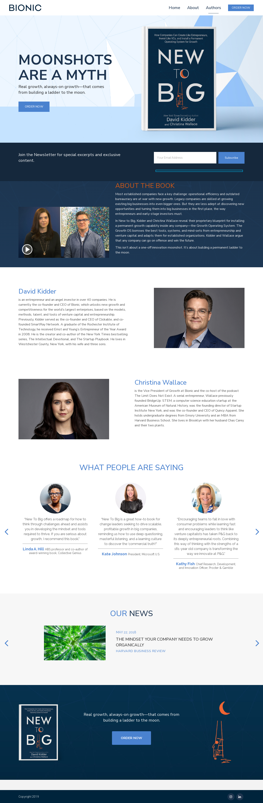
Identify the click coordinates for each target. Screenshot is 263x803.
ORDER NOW (241, 8)
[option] (54, 519)
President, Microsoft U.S (143, 554)
